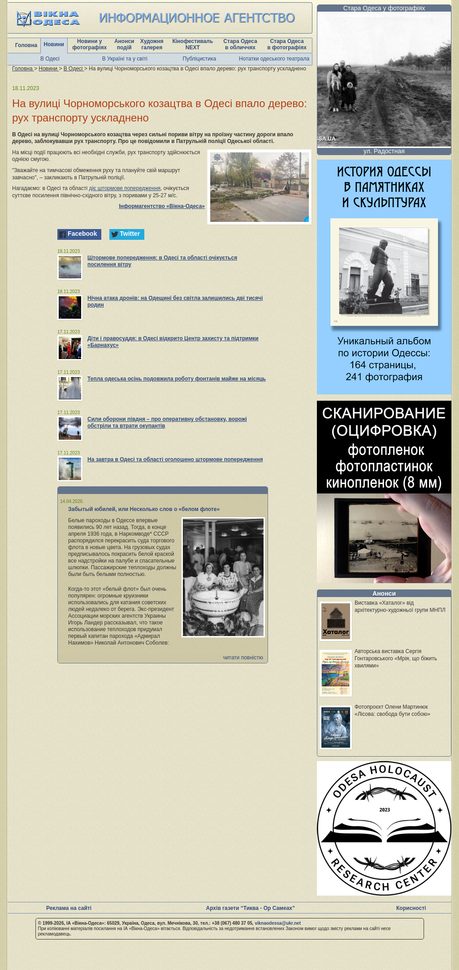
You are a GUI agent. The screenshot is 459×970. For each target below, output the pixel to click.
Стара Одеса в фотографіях (287, 44)
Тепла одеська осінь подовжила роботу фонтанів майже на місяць (176, 379)
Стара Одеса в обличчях (240, 44)
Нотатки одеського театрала (274, 59)
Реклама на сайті (68, 908)
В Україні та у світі (124, 59)
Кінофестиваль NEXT (192, 44)
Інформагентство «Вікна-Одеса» (162, 206)
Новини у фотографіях (89, 44)
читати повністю (243, 657)
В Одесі (50, 59)
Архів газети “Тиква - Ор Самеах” (250, 908)
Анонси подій (124, 44)
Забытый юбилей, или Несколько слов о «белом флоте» (144, 509)
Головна (26, 45)
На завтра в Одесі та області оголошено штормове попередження (175, 459)
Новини (54, 44)
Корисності (411, 908)
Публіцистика (200, 59)
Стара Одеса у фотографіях (384, 8)
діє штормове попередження (125, 188)
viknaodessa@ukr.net (278, 923)
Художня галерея (152, 44)
